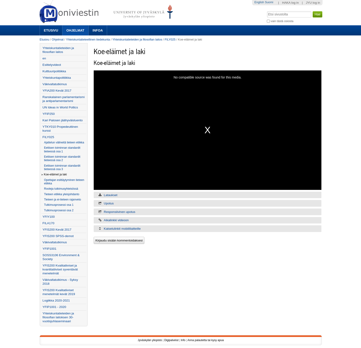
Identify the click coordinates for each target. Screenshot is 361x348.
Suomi (269, 2)
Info (183, 340)
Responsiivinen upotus (119, 212)
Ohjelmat (75, 30)
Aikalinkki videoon (116, 220)
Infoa (98, 30)
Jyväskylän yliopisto (150, 340)
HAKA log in (290, 2)
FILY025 (170, 39)
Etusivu (51, 30)
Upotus (109, 203)
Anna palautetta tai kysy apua (205, 340)
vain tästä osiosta (282, 21)
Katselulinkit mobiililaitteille (122, 228)
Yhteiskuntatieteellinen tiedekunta (88, 39)
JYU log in (313, 2)
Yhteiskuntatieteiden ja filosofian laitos (137, 39)
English (259, 2)
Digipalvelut (171, 340)
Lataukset (110, 195)
